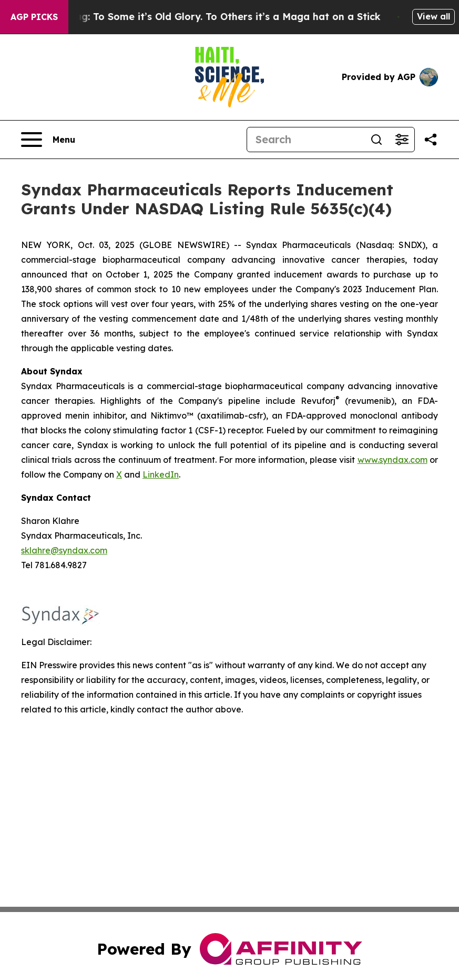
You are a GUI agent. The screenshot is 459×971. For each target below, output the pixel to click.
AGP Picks (34, 17)
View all (433, 16)
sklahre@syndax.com (64, 550)
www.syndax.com (392, 459)
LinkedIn (160, 474)
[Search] (305, 139)
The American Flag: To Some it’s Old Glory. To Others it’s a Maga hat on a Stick (199, 17)
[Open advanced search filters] (401, 139)
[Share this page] (430, 139)
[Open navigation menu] (48, 139)
